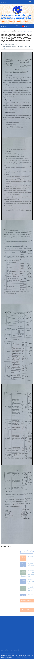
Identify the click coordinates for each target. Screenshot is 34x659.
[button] (26, 26)
